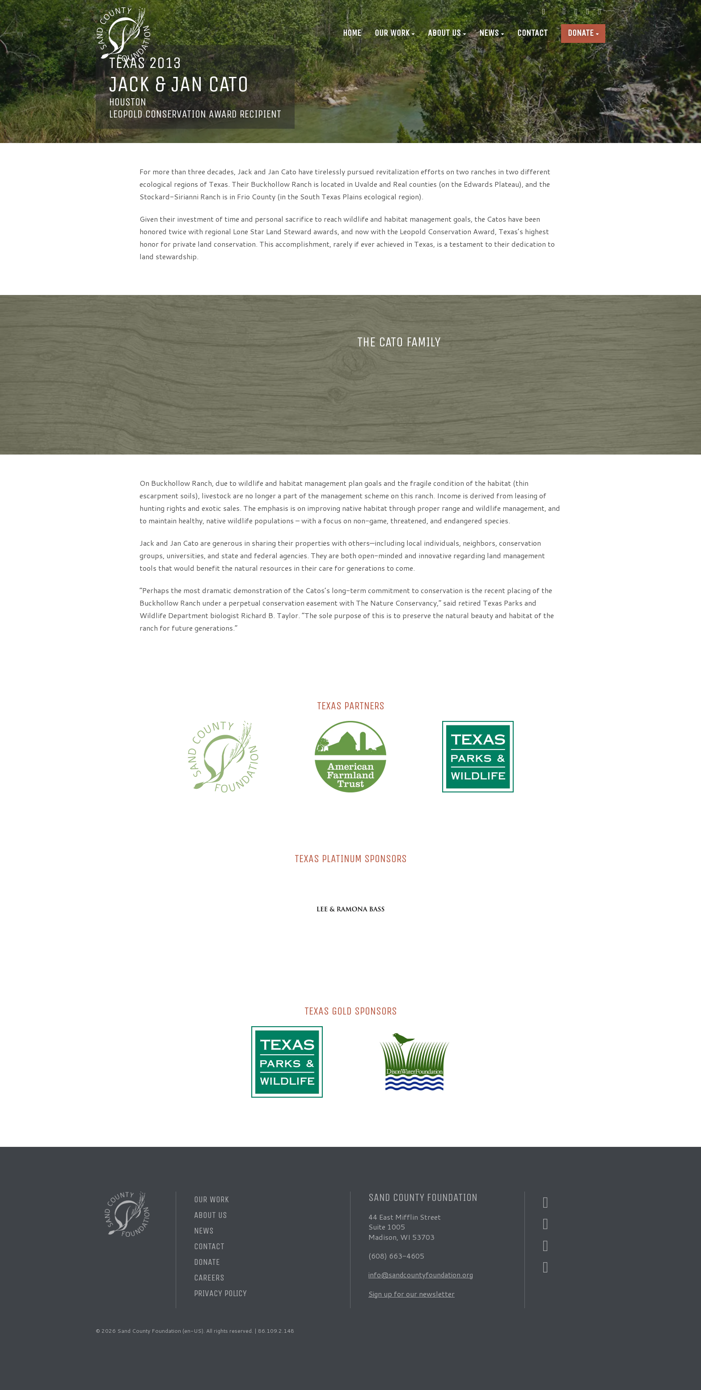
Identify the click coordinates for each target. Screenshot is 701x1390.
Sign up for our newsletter (412, 1294)
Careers (209, 1277)
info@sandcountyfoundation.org (422, 1274)
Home (352, 33)
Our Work (392, 33)
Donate (581, 33)
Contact (532, 33)
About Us (444, 33)
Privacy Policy (220, 1293)
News (489, 33)
